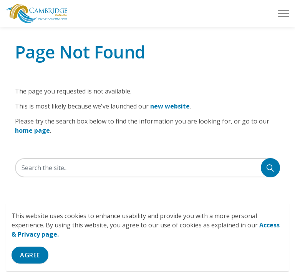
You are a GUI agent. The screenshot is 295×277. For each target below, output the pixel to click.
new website (170, 106)
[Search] (270, 167)
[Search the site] (147, 167)
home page (32, 130)
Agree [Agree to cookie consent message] (30, 255)
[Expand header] (283, 13)
